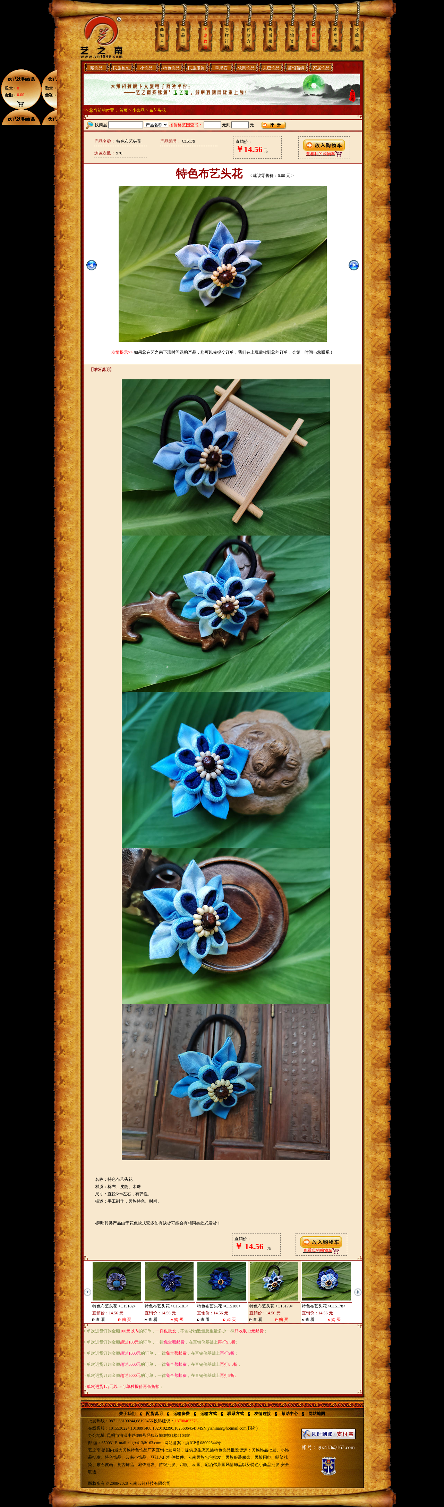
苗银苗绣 (296, 68)
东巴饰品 (271, 68)
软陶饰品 (246, 68)
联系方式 (235, 1413)
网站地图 (316, 1413)
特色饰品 (171, 68)
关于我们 (127, 1413)
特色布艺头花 (104, 1306)
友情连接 (262, 1413)
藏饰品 (96, 68)
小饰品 (146, 68)
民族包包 (121, 68)
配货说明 (154, 1413)
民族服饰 (196, 68)
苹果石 (221, 68)
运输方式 (208, 1413)
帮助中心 (289, 1413)
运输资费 (181, 1413)
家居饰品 (321, 68)
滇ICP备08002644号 (203, 1442)
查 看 (100, 1319)
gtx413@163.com (146, 1442)
